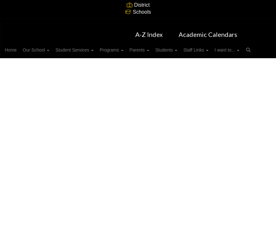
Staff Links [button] (226, 46)
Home (20, 46)
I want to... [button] (27, 62)
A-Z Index (149, 31)
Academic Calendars (208, 31)
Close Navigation (81, 65)
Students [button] (194, 46)
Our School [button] (49, 46)
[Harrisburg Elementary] (138, 23)
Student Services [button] (91, 46)
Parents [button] (163, 46)
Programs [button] (132, 46)
